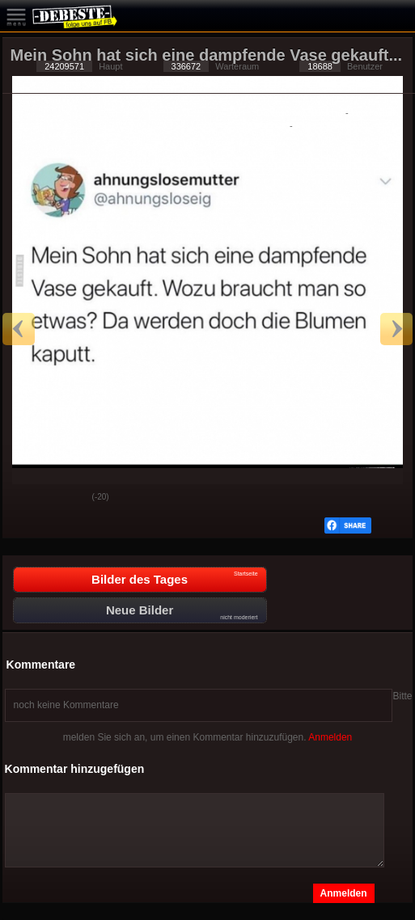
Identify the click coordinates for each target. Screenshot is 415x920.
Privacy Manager (328, 125)
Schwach (68, 498)
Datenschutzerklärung (299, 112)
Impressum (373, 112)
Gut (27, 498)
